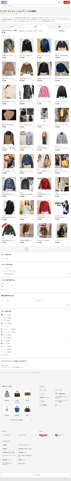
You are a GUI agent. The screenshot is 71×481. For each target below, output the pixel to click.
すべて (12, 26)
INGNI (38, 53)
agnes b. (21, 169)
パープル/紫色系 (35, 335)
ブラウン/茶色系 (35, 323)
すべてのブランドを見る (17, 420)
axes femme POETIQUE (25, 146)
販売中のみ (21, 31)
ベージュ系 (35, 326)
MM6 (56, 53)
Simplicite (4, 53)
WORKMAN (4, 192)
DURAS (3, 169)
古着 (59, 26)
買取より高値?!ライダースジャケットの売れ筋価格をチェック (35, 366)
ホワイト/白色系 (35, 317)
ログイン (60, 2)
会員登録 (66, 2)
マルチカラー (35, 354)
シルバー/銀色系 (35, 349)
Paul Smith (22, 53)
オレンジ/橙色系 (35, 346)
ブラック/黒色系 (35, 315)
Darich (21, 123)
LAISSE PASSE (23, 215)
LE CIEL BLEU (5, 76)
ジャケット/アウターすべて (36, 271)
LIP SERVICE (40, 146)
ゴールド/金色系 (35, 352)
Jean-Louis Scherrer (41, 215)
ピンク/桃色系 (35, 340)
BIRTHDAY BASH (58, 215)
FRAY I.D (57, 76)
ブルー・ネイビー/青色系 (35, 332)
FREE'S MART (5, 123)
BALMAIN (39, 192)
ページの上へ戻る (35, 474)
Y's (38, 76)
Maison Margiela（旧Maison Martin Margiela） (27, 100)
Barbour (21, 192)
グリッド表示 (38, 31)
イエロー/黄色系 (35, 337)
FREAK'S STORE (58, 169)
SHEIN (56, 192)
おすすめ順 (29, 31)
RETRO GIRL (5, 100)
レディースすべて (35, 268)
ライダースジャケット (37, 273)
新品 (35, 26)
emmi (56, 123)
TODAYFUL (4, 215)
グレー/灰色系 (35, 320)
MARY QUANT (58, 146)
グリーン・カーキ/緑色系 (35, 329)
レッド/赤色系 (35, 343)
